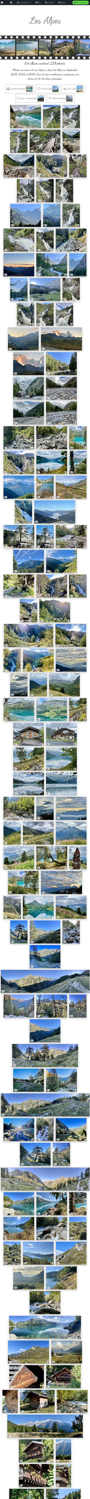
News (62, 2)
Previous (2, 47)
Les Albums (23, 2)
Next (87, 47)
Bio (38, 2)
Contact (49, 2)
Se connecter (80, 2)
